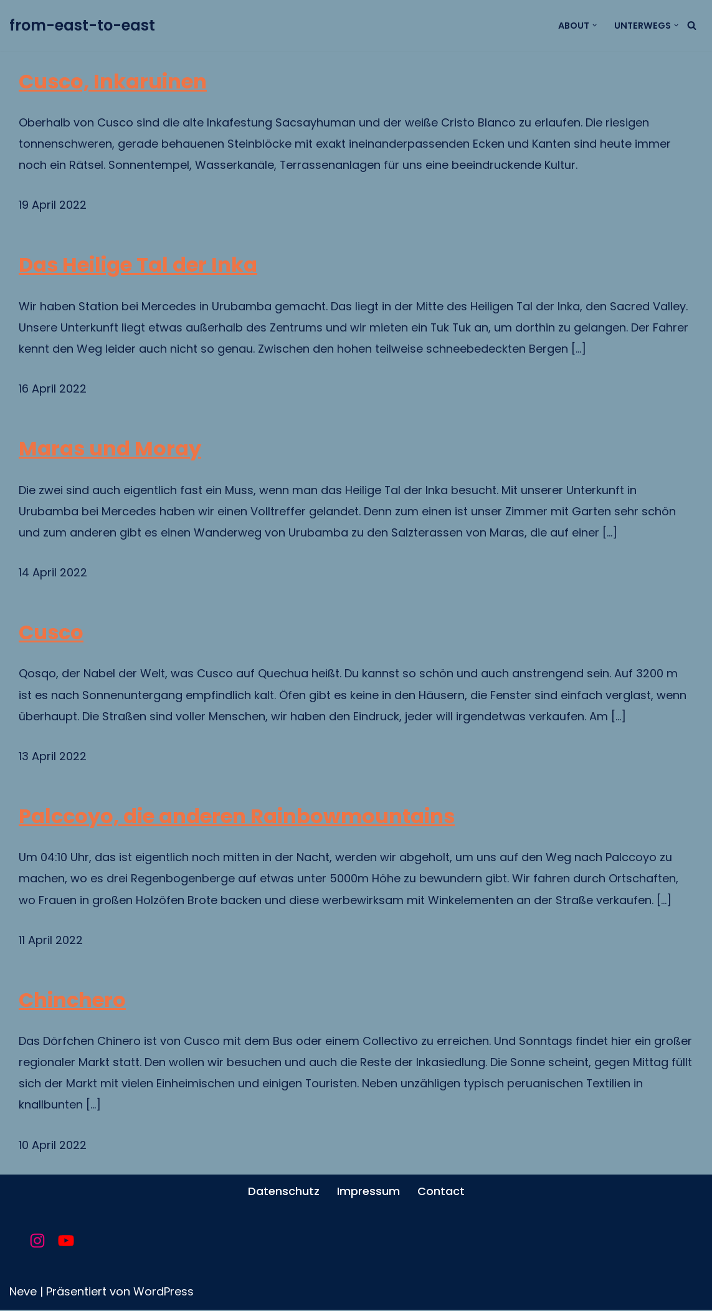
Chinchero (72, 1001)
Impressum (368, 1192)
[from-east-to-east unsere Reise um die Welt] (82, 25)
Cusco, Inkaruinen (113, 81)
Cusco (51, 633)
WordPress (163, 1292)
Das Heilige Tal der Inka (138, 265)
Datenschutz (284, 1192)
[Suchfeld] (691, 25)
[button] (594, 25)
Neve (23, 1292)
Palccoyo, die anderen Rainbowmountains (237, 817)
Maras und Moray (110, 449)
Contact (441, 1192)
